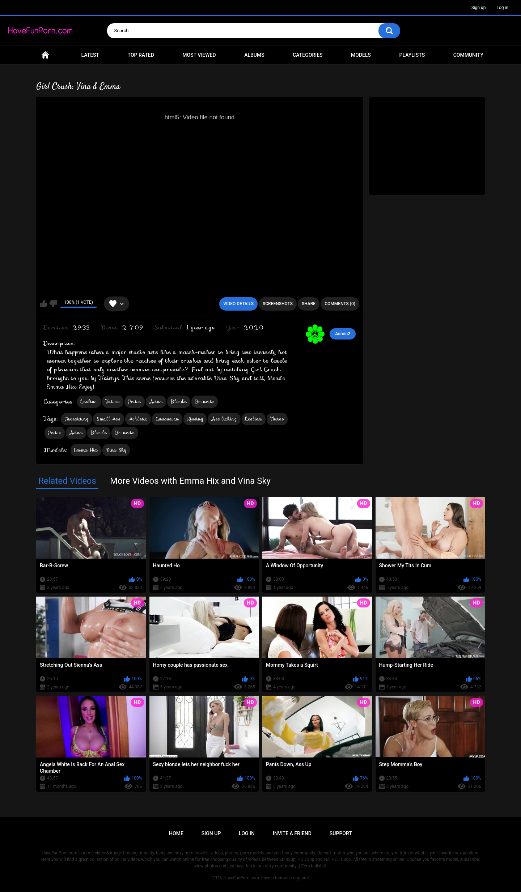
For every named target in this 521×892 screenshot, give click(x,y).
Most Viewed (199, 55)
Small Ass (108, 418)
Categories (307, 55)
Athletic (138, 418)
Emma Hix (86, 450)
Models (361, 55)
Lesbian (89, 401)
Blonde (179, 401)
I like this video (43, 303)
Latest (90, 55)
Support (341, 833)
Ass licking (224, 418)
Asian (156, 401)
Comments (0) (340, 303)
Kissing (195, 418)
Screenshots (278, 303)
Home (45, 55)
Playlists (412, 55)
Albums (254, 55)
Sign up (478, 7)
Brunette (204, 401)
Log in (502, 7)
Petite (134, 401)
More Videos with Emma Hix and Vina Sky (190, 481)
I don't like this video (53, 303)
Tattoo (113, 401)
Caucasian (167, 418)
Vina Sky (116, 450)
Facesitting (76, 418)
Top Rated (141, 55)
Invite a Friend (292, 833)
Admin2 (342, 333)
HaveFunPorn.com (241, 877)
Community (468, 55)
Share (308, 303)
